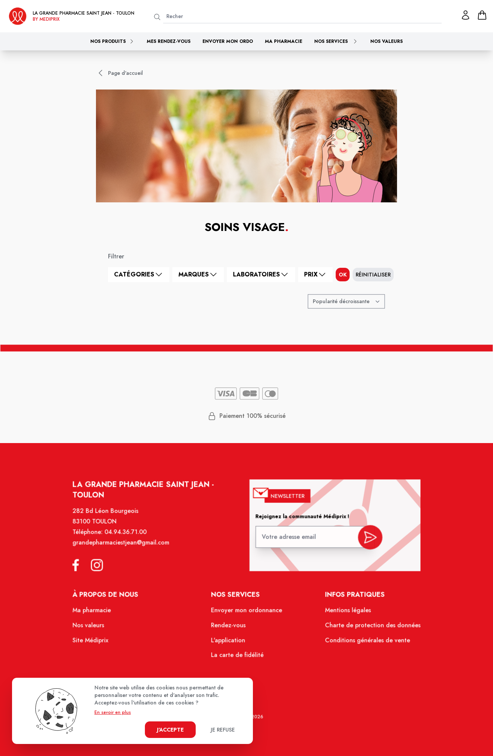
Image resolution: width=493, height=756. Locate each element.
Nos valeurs (386, 41)
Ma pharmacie (283, 41)
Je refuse (223, 729)
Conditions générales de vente (364, 642)
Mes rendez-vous (168, 41)
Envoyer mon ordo (227, 41)
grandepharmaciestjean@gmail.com (124, 547)
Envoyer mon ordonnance (246, 613)
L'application (228, 642)
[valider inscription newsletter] (366, 540)
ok (343, 274)
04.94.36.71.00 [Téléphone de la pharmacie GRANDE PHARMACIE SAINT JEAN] (129, 537)
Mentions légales (345, 613)
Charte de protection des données (369, 628)
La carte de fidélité (237, 657)
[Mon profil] (465, 15)
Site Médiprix (95, 642)
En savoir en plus (112, 712)
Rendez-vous (229, 628)
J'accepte (170, 729)
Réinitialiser (373, 274)
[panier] (482, 15)
